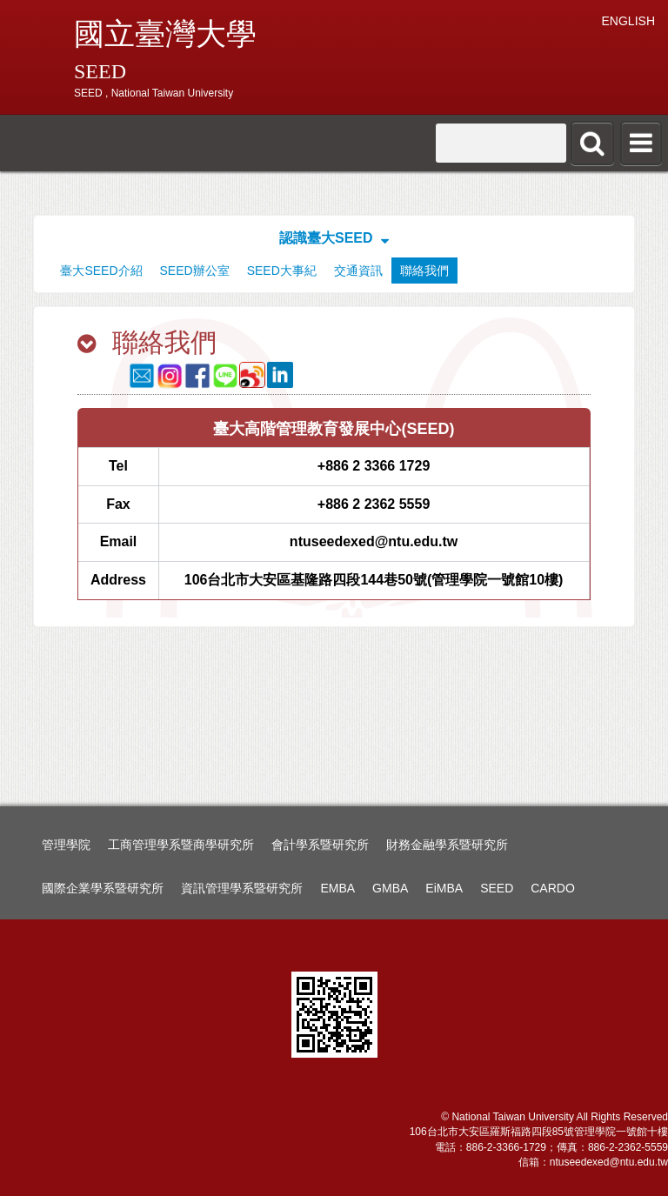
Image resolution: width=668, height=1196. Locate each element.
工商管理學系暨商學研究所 (181, 845)
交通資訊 (358, 270)
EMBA (337, 888)
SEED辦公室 (195, 270)
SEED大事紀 (282, 270)
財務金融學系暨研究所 (447, 845)
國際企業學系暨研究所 (103, 888)
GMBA (390, 888)
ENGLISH (628, 21)
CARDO (553, 888)
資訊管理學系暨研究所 (242, 888)
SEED (496, 888)
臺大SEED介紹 (101, 270)
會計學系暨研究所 (320, 845)
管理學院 (66, 845)
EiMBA (444, 888)
